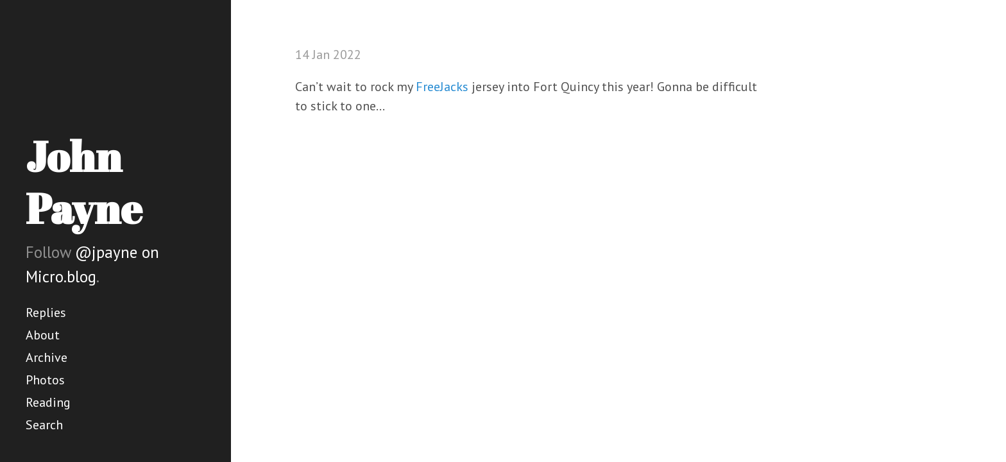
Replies (46, 312)
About (43, 335)
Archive (46, 357)
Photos (45, 380)
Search (44, 424)
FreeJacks (442, 86)
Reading (48, 402)
